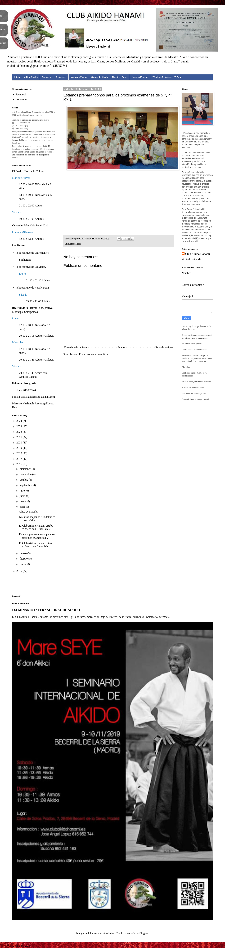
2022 (19, 431)
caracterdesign (106, 933)
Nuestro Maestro (140, 77)
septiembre (26, 485)
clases (78, 243)
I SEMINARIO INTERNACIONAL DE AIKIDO (46, 610)
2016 (19, 464)
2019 (19, 447)
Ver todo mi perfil (191, 259)
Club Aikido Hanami (197, 253)
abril (22, 506)
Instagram (21, 99)
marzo (23, 553)
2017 (19, 458)
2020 (19, 442)
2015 (19, 570)
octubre (24, 479)
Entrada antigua (164, 347)
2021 (19, 437)
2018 (19, 453)
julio (22, 490)
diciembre (26, 468)
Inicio (17, 77)
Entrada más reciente (75, 347)
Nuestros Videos (79, 77)
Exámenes (61, 77)
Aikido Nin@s (31, 77)
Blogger (143, 933)
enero (23, 564)
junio (23, 495)
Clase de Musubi (28, 511)
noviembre (26, 474)
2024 (19, 420)
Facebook (21, 94)
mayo (23, 501)
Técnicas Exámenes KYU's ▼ (166, 77)
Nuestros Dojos (120, 77)
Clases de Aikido (99, 77)
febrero (24, 558)
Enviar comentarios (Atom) (94, 354)
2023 (19, 426)
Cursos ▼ (47, 77)
